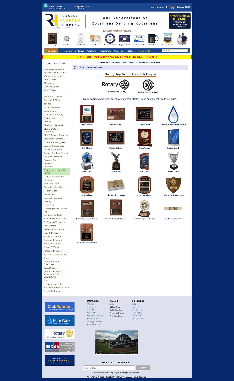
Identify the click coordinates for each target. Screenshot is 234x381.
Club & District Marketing (51, 130)
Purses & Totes (51, 247)
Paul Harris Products (54, 222)
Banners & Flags (52, 100)
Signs (46, 258)
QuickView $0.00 (180, 7)
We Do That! (144, 50)
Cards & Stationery (53, 114)
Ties (46, 280)
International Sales (94, 325)
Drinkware (49, 166)
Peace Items (50, 225)
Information (105, 50)
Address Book (115, 307)
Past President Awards (55, 218)
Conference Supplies (54, 142)
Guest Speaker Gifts (54, 187)
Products (51, 50)
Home (68, 50)
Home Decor (50, 194)
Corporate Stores (138, 319)
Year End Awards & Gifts (56, 287)
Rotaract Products (53, 250)
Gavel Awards (115, 124)
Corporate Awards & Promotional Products (55, 71)
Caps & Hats (50, 111)
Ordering (79, 50)
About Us (90, 304)
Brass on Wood (144, 124)
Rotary (82, 67)
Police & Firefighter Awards (173, 195)
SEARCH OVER (59, 361)
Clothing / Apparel (53, 125)
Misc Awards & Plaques (116, 195)
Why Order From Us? (95, 316)
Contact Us (91, 310)
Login (112, 304)
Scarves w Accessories (55, 254)
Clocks (47, 121)
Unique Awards (173, 172)
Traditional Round (110, 44)
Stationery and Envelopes (51, 263)
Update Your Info (116, 310)
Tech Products (51, 268)
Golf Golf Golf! (51, 183)
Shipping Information (95, 322)
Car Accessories (52, 107)
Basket (131, 50)
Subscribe (119, 50)
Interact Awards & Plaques (115, 219)
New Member (95, 44)
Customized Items (53, 149)
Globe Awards (86, 172)
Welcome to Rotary (54, 76)
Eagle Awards (115, 172)
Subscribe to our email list (117, 362)
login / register (157, 7)
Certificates (49, 118)
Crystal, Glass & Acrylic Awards (173, 124)
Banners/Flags (137, 313)
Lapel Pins (66, 44)
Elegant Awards (173, 148)
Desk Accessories (53, 156)
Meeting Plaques (86, 195)
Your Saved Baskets (117, 313)
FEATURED (50, 79)
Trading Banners (167, 44)
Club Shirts (182, 44)
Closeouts (49, 83)
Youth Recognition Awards (144, 219)
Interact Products (53, 198)
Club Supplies (81, 44)
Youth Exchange (52, 291)
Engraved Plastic (124, 44)
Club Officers (87, 148)
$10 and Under (51, 86)
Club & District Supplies (56, 135)
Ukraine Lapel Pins (53, 284)
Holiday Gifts (50, 190)
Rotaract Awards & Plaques (87, 219)
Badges (47, 103)
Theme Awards (87, 124)
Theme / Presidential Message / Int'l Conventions (54, 274)
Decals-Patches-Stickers (56, 153)
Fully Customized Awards (87, 242)
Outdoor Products (53, 215)
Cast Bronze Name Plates (173, 219)
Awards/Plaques (137, 316)
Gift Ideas (49, 180)
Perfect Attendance (54, 229)
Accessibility (92, 307)
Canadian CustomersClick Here (81, 7)
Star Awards (144, 172)
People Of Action (52, 236)
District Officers (116, 148)
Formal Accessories (54, 176)
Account (91, 50)
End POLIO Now (52, 243)
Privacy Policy (92, 319)
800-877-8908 (57, 7)
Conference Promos (54, 138)
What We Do (91, 313)
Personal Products (53, 240)
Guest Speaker (153, 44)
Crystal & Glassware (54, 146)
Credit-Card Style (139, 44)
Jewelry (47, 201)
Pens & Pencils (51, 233)
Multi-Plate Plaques (144, 195)
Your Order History (116, 316)
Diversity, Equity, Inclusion (52, 161)
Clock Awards (144, 148)
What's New (50, 90)
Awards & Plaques (52, 44)
